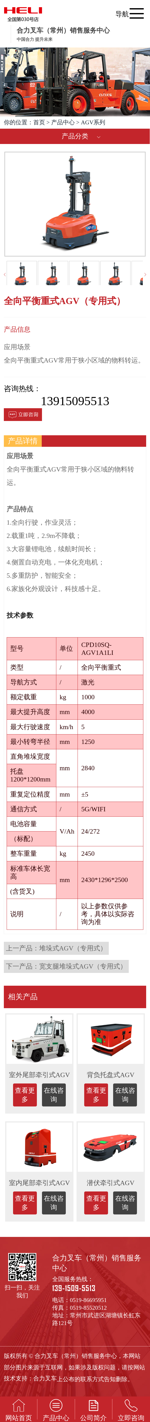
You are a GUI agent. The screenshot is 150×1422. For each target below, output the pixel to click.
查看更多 (25, 1095)
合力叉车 (45, 1378)
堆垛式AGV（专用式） (73, 948)
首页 (39, 122)
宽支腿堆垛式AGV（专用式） (83, 966)
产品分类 (75, 136)
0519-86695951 (88, 1300)
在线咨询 (54, 1095)
